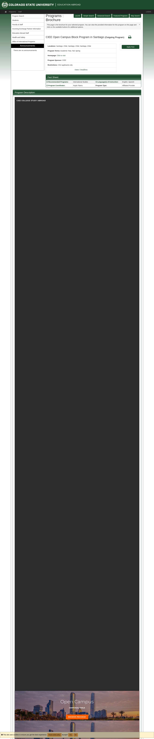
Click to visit (61, 55)
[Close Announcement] (139, 24)
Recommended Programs (58, 82)
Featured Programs (121, 16)
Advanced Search (103, 16)
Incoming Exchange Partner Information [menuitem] (26, 29)
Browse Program (77, 717)
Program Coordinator (56, 85)
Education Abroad (69, 5)
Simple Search (88, 16)
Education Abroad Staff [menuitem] (20, 33)
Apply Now (130, 47)
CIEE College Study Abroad (31, 101)
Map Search (135, 16)
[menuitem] (27, 57)
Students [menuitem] (15, 20)
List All (77, 16)
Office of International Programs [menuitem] (23, 42)
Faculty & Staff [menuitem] (17, 24)
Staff (20, 12)
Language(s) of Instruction (107, 82)
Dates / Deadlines (81, 70)
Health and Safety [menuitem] (18, 37)
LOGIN (148, 12)
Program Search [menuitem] (18, 16)
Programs (12, 12)
